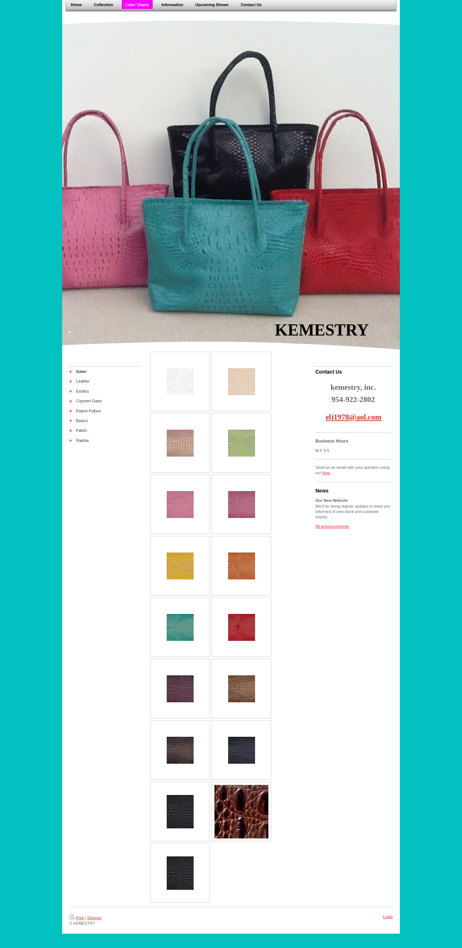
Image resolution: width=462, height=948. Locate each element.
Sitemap (94, 918)
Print (76, 918)
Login (388, 917)
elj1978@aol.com (353, 417)
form (326, 473)
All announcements (332, 526)
